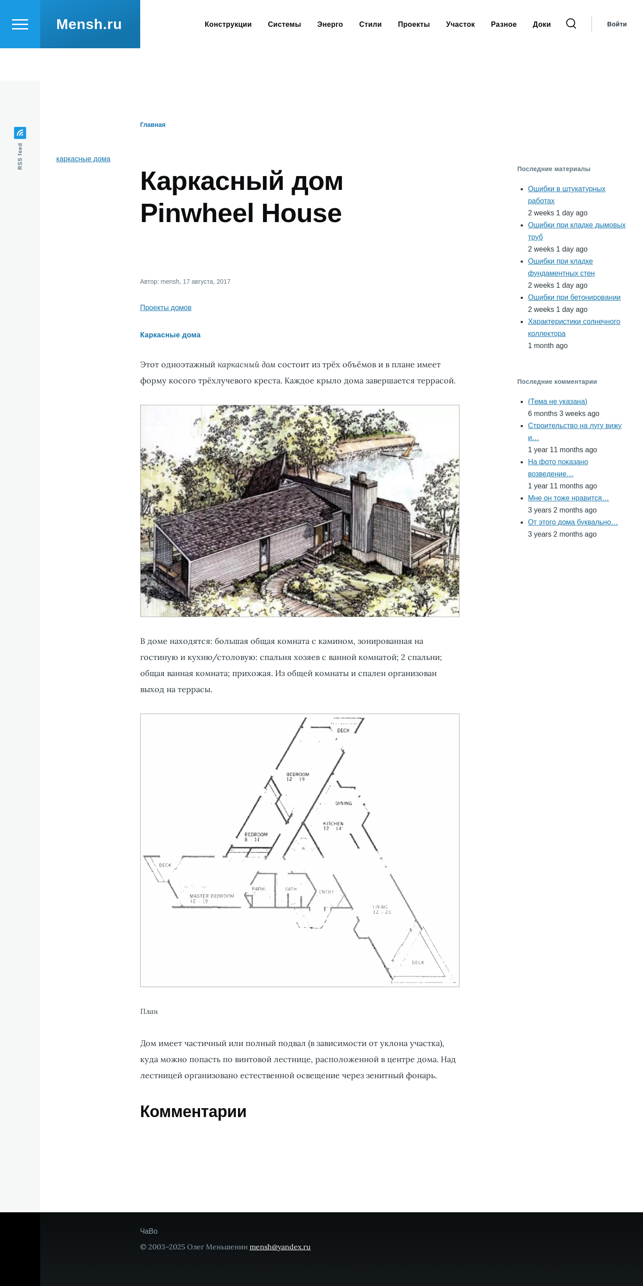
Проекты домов (166, 308)
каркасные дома (83, 159)
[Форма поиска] (571, 56)
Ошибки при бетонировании (574, 298)
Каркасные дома (170, 335)
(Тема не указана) (557, 402)
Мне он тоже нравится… (568, 498)
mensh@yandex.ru (280, 1247)
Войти (617, 56)
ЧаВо (149, 1232)
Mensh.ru (89, 56)
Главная (153, 125)
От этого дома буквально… (573, 522)
